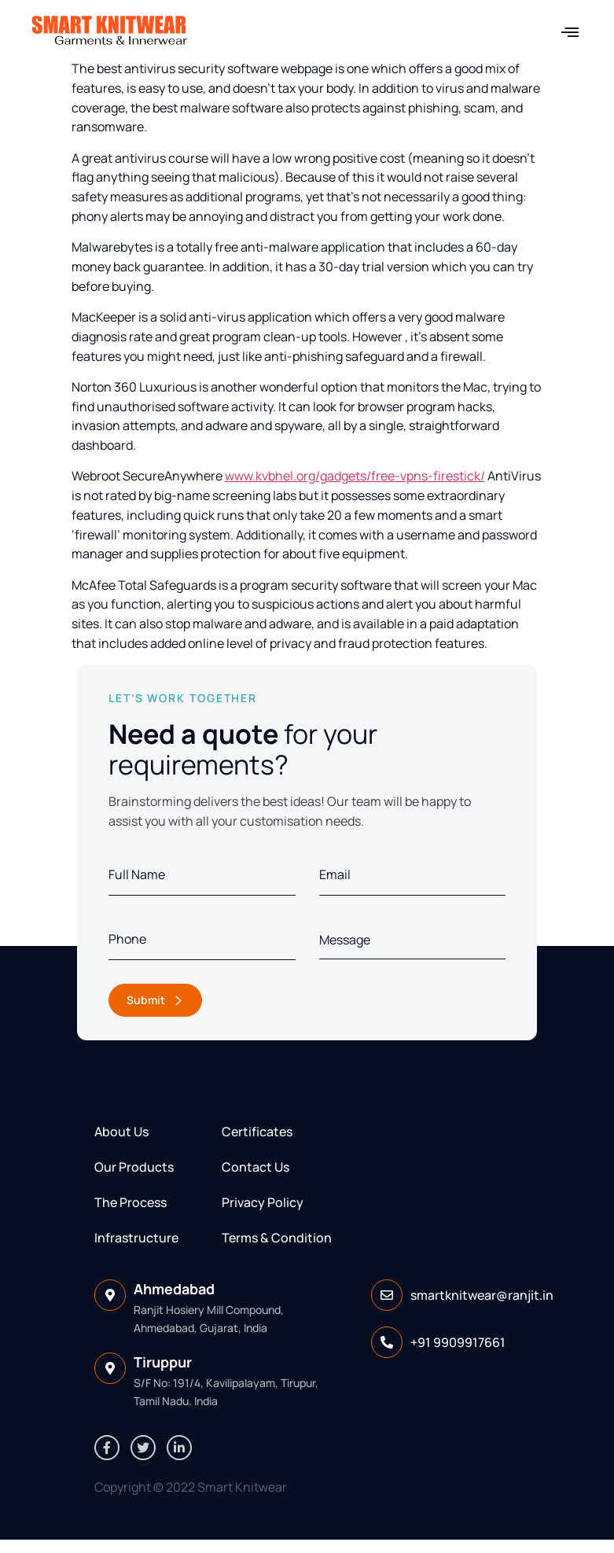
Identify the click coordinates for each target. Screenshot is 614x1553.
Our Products (134, 1167)
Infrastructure (136, 1237)
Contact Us (255, 1167)
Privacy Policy (262, 1202)
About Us (121, 1131)
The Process (130, 1202)
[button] (570, 32)
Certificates (257, 1131)
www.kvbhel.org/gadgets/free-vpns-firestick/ (355, 475)
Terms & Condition (277, 1237)
